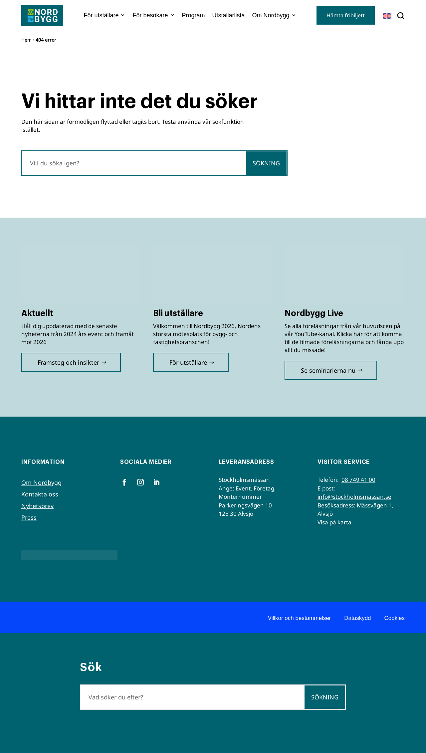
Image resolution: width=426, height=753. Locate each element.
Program (193, 15)
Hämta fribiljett (345, 15)
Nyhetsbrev (37, 506)
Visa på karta (334, 522)
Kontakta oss (39, 494)
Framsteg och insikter (68, 362)
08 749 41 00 (358, 479)
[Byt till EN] (387, 16)
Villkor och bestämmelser (299, 618)
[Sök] (133, 163)
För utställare (101, 15)
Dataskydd (357, 618)
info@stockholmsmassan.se (354, 496)
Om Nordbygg (271, 15)
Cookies (394, 618)
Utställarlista (228, 15)
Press (29, 517)
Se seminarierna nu (328, 370)
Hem (26, 40)
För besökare (150, 15)
